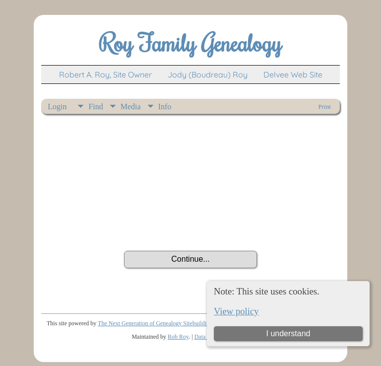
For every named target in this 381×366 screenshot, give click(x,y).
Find (95, 106)
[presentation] (190, 223)
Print (324, 106)
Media (131, 106)
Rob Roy (178, 336)
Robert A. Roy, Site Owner (105, 74)
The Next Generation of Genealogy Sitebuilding (155, 323)
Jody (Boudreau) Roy (208, 74)
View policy (236, 311)
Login (57, 106)
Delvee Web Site (292, 74)
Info (165, 106)
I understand (288, 333)
